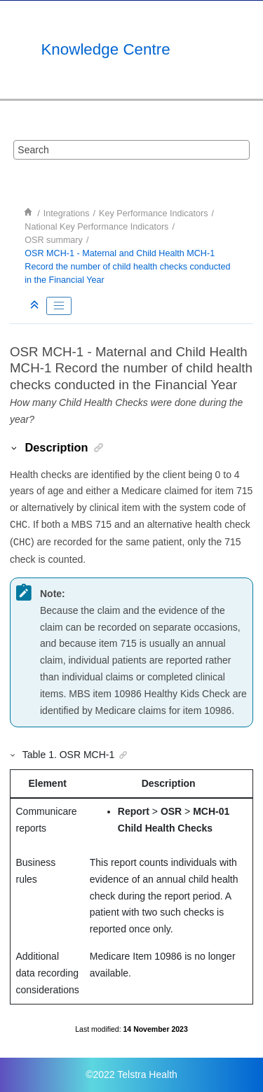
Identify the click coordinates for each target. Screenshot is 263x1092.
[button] (14, 447)
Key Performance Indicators (153, 213)
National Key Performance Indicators (96, 227)
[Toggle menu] (239, 50)
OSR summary (54, 240)
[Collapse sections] (36, 306)
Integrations (66, 213)
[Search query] (131, 150)
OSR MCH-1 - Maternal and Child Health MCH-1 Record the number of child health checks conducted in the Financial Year (127, 266)
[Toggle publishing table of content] (59, 306)
